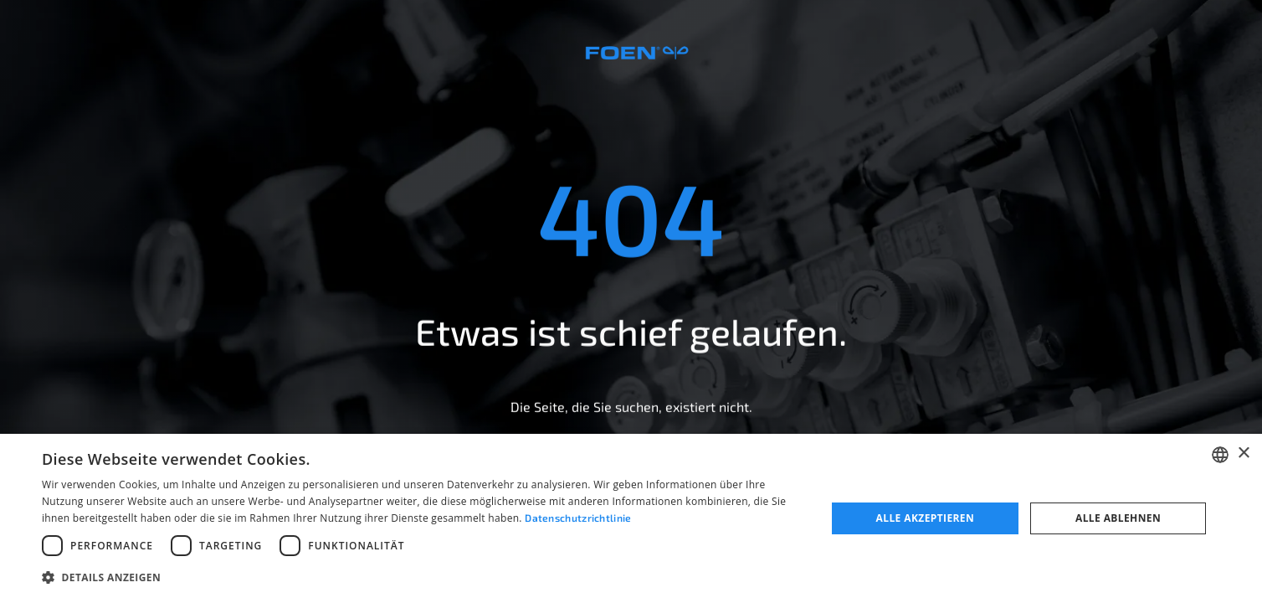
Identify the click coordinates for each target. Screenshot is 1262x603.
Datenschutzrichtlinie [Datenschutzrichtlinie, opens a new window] (578, 517)
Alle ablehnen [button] (1118, 518)
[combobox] (1220, 454)
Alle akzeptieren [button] (925, 518)
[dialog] (631, 518)
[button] (422, 577)
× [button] (1243, 453)
